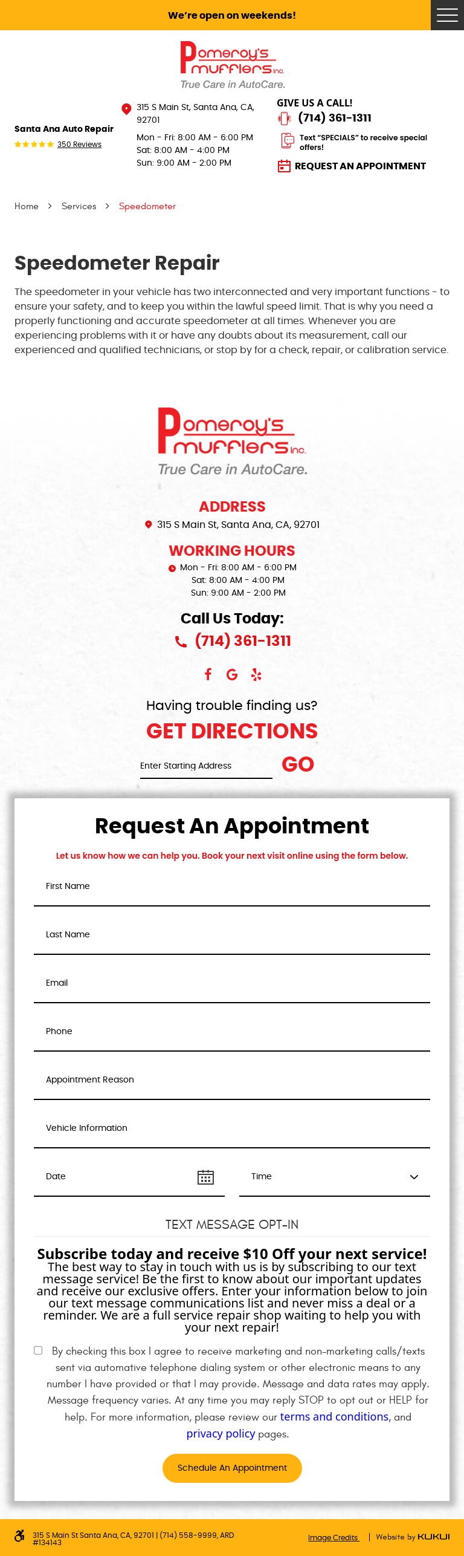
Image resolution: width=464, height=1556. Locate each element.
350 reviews (79, 144)
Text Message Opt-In (232, 1224)
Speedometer (147, 206)
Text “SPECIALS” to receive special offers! (363, 142)
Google (232, 675)
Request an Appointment (360, 166)
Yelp (256, 675)
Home (26, 206)
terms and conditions (334, 1416)
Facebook (208, 675)
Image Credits (333, 1537)
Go (298, 765)
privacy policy (221, 1433)
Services (79, 206)
